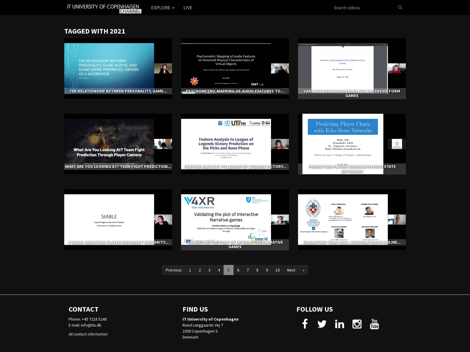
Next (291, 270)
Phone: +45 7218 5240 (88, 319)
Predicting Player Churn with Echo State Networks (352, 169)
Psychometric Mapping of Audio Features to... (235, 91)
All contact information (88, 334)
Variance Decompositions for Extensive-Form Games (352, 93)
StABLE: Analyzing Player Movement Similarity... (118, 242)
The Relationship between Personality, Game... (118, 91)
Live (187, 7)
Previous (174, 270)
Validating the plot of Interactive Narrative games (235, 244)
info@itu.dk (91, 325)
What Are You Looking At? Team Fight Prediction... (118, 166)
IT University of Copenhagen (211, 319)
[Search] (400, 7)
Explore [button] (162, 7)
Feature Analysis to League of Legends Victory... (235, 166)
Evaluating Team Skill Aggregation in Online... (352, 242)
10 (277, 270)
